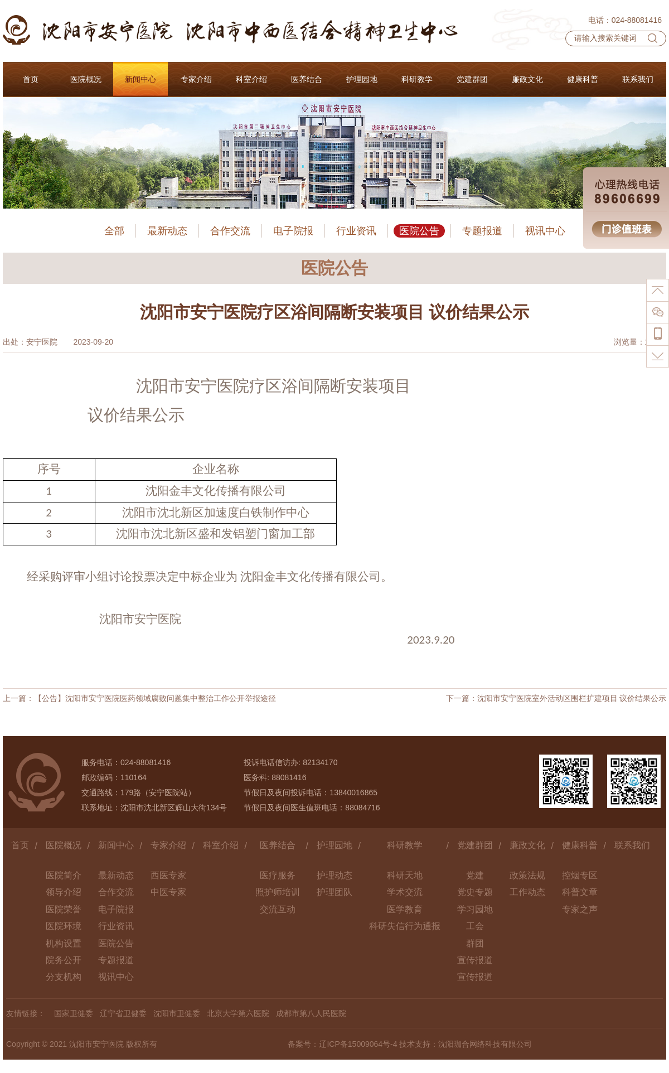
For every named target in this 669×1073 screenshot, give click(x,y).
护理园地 (334, 845)
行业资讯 (356, 230)
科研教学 (405, 845)
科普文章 (580, 892)
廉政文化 (527, 845)
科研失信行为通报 (404, 926)
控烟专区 (580, 875)
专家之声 (580, 909)
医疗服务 (277, 875)
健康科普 (580, 845)
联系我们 (632, 845)
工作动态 (527, 892)
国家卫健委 (73, 1013)
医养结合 (277, 845)
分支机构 (63, 977)
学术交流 (405, 892)
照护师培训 (277, 892)
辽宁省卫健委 (123, 1013)
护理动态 (334, 875)
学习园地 (475, 909)
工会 (475, 926)
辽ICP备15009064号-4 (358, 1044)
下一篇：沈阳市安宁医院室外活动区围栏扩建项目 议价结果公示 (556, 698)
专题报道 (482, 230)
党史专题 (475, 892)
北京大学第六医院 (238, 1013)
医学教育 (405, 909)
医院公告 (419, 230)
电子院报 (293, 230)
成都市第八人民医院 (311, 1013)
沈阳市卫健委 (176, 1013)
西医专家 (168, 875)
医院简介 (63, 875)
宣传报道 (475, 960)
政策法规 (527, 875)
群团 (475, 943)
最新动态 (167, 230)
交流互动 (277, 909)
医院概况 (63, 845)
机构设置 (63, 943)
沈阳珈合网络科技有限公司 (485, 1044)
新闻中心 (116, 845)
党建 (475, 875)
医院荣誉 (63, 909)
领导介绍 (63, 892)
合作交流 (230, 230)
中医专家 (168, 892)
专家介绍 (168, 845)
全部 (114, 230)
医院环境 (63, 926)
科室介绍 (221, 845)
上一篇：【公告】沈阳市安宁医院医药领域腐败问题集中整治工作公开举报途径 (139, 698)
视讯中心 (545, 230)
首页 (20, 845)
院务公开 (63, 960)
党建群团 (475, 845)
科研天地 (405, 875)
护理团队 (334, 892)
